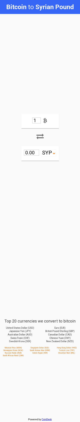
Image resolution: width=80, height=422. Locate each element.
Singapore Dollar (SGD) (40, 348)
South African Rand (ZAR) (13, 355)
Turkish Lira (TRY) (67, 350)
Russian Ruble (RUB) (13, 353)
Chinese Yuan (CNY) (60, 337)
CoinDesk (47, 419)
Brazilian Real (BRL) (66, 353)
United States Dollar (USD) (20, 327)
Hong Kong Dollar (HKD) (67, 348)
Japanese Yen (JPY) (20, 331)
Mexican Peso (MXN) (13, 348)
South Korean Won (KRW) (40, 350)
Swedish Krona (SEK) (20, 341)
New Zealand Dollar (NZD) (60, 341)
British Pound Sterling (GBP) (60, 331)
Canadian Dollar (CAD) (60, 334)
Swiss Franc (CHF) (19, 337)
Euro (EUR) (59, 327)
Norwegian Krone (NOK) (13, 350)
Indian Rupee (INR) (40, 353)
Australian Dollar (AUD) (20, 334)
